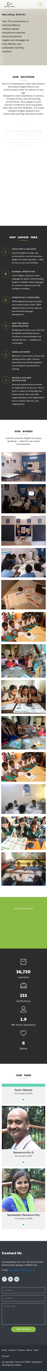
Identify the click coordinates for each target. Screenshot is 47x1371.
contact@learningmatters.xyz (21, 1270)
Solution (12, 1350)
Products (21, 1350)
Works (29, 1350)
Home (4, 1350)
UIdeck (18, 1365)
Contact (5, 1356)
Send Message (23, 1329)
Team (36, 1350)
